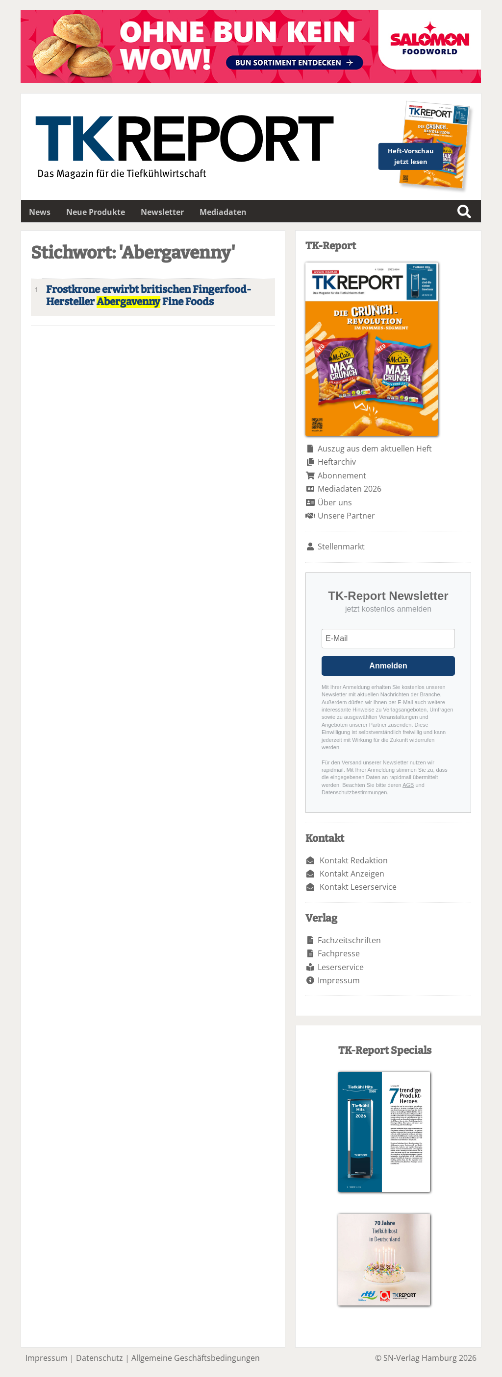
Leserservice (341, 967)
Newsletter (162, 212)
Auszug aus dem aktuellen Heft (375, 448)
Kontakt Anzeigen (352, 873)
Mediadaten (223, 212)
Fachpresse (339, 953)
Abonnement (342, 475)
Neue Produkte (95, 212)
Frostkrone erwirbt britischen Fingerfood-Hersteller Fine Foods (148, 296)
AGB (408, 785)
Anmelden (388, 666)
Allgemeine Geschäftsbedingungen (195, 1358)
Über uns (335, 502)
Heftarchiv (337, 461)
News (39, 212)
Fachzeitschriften (349, 940)
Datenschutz (99, 1358)
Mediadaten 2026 (349, 488)
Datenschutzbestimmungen (354, 792)
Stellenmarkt (341, 546)
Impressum (339, 980)
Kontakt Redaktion (354, 860)
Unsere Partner (346, 515)
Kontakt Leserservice (358, 886)
